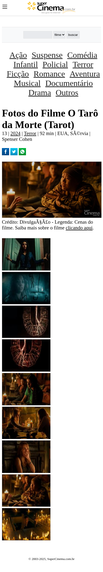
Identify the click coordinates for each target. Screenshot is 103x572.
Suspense (47, 54)
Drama (39, 92)
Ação (18, 54)
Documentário (69, 83)
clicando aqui (79, 227)
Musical (27, 83)
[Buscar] (37, 35)
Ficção (18, 73)
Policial (55, 64)
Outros (67, 92)
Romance (49, 73)
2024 (15, 133)
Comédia (82, 54)
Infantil (25, 64)
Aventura (85, 73)
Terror (83, 64)
